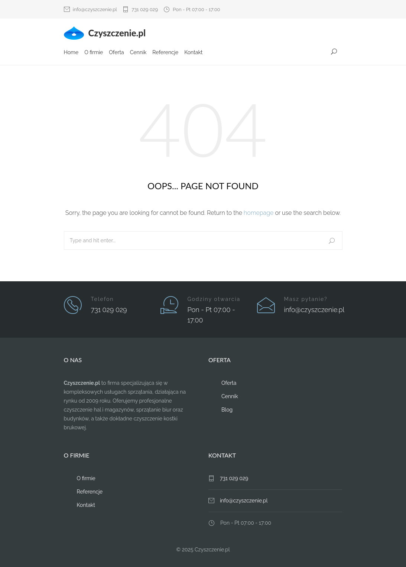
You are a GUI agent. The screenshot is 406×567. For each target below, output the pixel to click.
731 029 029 (144, 9)
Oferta (116, 53)
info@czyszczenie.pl (95, 9)
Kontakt (193, 53)
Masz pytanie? (306, 299)
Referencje (165, 53)
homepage (258, 212)
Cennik (138, 53)
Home (71, 53)
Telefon (102, 299)
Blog (227, 409)
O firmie (93, 53)
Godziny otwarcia (214, 299)
